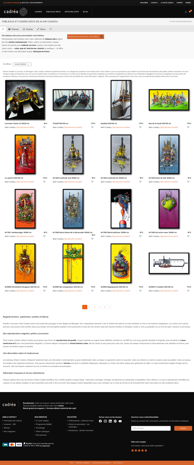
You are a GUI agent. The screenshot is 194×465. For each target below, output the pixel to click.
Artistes (28, 29)
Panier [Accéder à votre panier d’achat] (188, 3)
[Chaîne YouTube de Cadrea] (120, 421)
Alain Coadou (22, 64)
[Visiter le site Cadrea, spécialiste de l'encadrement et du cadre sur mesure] (11, 405)
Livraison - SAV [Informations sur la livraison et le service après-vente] (10, 424)
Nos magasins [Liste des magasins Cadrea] (9, 431)
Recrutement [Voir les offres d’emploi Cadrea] (41, 435)
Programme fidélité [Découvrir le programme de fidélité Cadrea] (44, 424)
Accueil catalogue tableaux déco (181, 21)
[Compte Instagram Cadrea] (105, 421)
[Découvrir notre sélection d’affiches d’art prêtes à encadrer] (72, 12)
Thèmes (13, 29)
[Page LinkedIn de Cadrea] (110, 421)
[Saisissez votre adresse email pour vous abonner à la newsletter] (150, 428)
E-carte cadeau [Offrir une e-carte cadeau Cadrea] (42, 421)
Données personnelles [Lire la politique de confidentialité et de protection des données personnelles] (101, 463)
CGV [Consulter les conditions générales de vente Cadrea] (71, 463)
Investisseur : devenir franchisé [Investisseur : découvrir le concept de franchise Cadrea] (81, 430)
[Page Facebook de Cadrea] (100, 421)
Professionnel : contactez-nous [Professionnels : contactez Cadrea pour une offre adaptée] (81, 421)
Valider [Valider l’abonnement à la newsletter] (183, 428)
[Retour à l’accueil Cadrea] (16, 12)
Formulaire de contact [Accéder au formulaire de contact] (13, 421)
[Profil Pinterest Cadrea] (115, 421)
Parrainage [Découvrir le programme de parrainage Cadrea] (40, 428)
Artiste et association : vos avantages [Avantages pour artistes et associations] (79, 425)
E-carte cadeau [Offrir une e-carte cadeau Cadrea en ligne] (167, 3)
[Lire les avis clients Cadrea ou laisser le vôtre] (140, 449)
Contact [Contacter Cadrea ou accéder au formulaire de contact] (154, 3)
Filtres (41, 29)
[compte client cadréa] (186, 11)
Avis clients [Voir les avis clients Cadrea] (117, 463)
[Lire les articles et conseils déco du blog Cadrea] (85, 12)
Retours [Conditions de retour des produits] (7, 428)
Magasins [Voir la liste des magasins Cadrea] (144, 3)
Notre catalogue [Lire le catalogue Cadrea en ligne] (42, 431)
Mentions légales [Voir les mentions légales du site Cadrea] (83, 463)
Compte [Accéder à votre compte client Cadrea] (179, 3)
